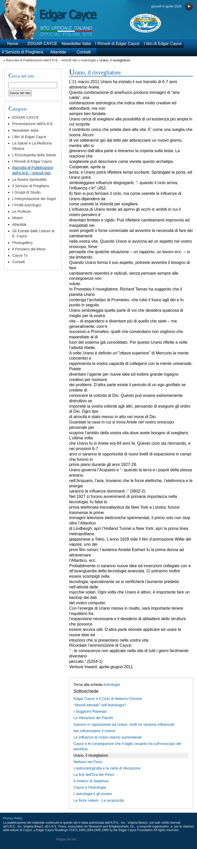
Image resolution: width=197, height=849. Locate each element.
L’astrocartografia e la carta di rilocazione (107, 768)
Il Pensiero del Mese (28, 249)
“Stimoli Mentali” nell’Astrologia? (99, 705)
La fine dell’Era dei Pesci (93, 775)
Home (12, 43)
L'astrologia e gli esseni (92, 794)
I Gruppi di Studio (26, 192)
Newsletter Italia (76, 43)
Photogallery (22, 243)
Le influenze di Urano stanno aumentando (107, 737)
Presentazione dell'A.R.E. (33, 124)
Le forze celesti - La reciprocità (98, 800)
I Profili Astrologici (26, 205)
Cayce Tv (20, 255)
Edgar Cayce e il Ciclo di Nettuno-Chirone (107, 699)
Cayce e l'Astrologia (89, 787)
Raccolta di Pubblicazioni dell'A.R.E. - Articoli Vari (42, 60)
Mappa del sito (66, 839)
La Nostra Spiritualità (29, 179)
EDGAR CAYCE (42, 43)
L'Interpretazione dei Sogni (34, 199)
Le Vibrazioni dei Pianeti (93, 718)
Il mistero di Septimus (91, 781)
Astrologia (88, 60)
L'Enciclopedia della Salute (34, 155)
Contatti (84, 52)
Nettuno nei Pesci (87, 762)
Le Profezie (21, 211)
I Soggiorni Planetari (90, 711)
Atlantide (58, 52)
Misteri (17, 218)
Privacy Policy (12, 818)
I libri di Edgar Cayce (163, 43)
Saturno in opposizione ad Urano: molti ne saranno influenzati (123, 724)
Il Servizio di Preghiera (22, 52)
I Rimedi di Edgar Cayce (117, 43)
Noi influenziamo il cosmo (94, 731)
